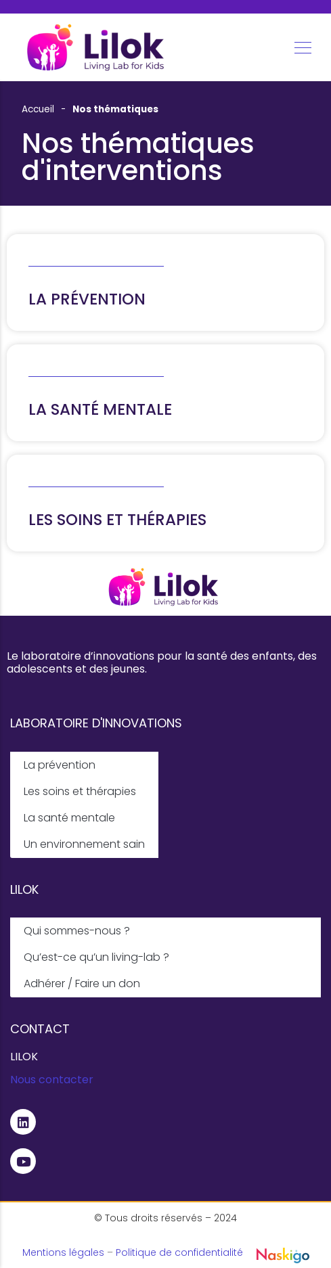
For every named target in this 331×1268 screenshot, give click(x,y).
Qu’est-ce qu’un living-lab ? (96, 957)
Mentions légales (63, 1252)
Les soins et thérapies (80, 791)
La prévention (59, 765)
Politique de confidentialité (179, 1252)
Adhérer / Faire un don (82, 983)
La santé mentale (69, 817)
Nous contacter (51, 1079)
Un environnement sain (84, 844)
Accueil (38, 109)
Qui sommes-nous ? (77, 930)
